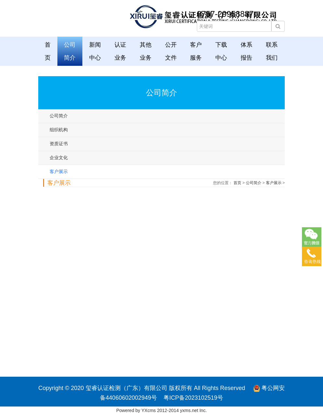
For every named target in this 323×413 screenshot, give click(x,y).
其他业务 (145, 51)
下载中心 (221, 51)
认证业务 (120, 51)
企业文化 (59, 157)
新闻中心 (95, 51)
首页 (48, 51)
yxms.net (189, 410)
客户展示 (59, 171)
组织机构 (59, 129)
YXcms (148, 410)
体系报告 (246, 51)
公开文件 (171, 51)
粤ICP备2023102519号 (193, 398)
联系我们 (272, 51)
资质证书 (59, 143)
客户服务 (196, 51)
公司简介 (70, 51)
